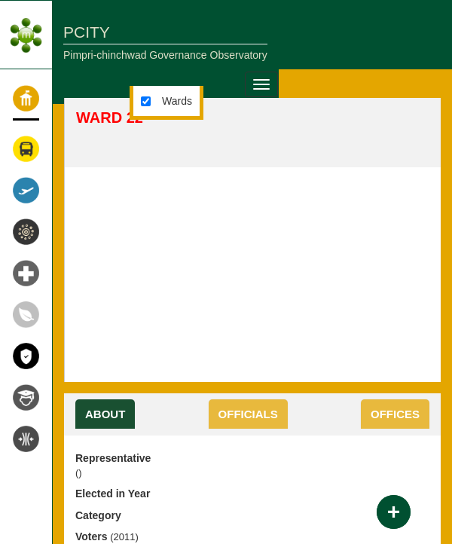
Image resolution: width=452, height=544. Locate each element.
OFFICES (395, 414)
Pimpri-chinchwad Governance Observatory (165, 55)
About (105, 414)
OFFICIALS (248, 414)
